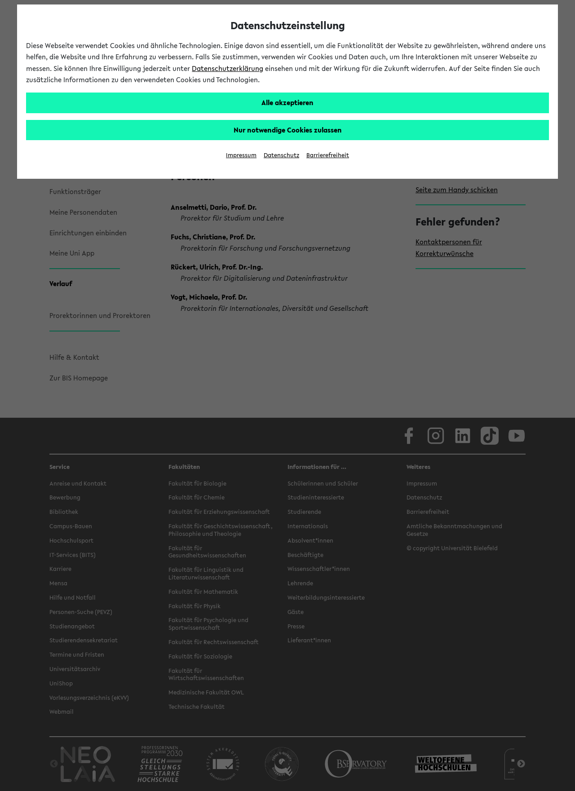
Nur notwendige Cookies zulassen (288, 130)
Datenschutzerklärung (227, 68)
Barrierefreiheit (327, 155)
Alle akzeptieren (287, 102)
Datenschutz (281, 155)
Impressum (241, 155)
